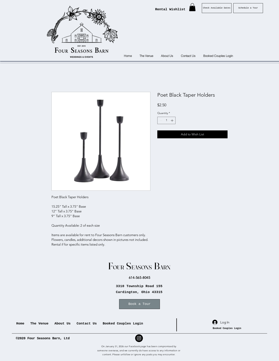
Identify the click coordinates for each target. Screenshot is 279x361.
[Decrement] (160, 120)
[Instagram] (139, 338)
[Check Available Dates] (217, 8)
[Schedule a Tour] (248, 8)
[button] (192, 7)
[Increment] (172, 120)
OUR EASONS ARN (139, 267)
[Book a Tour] (139, 304)
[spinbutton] (166, 120)
